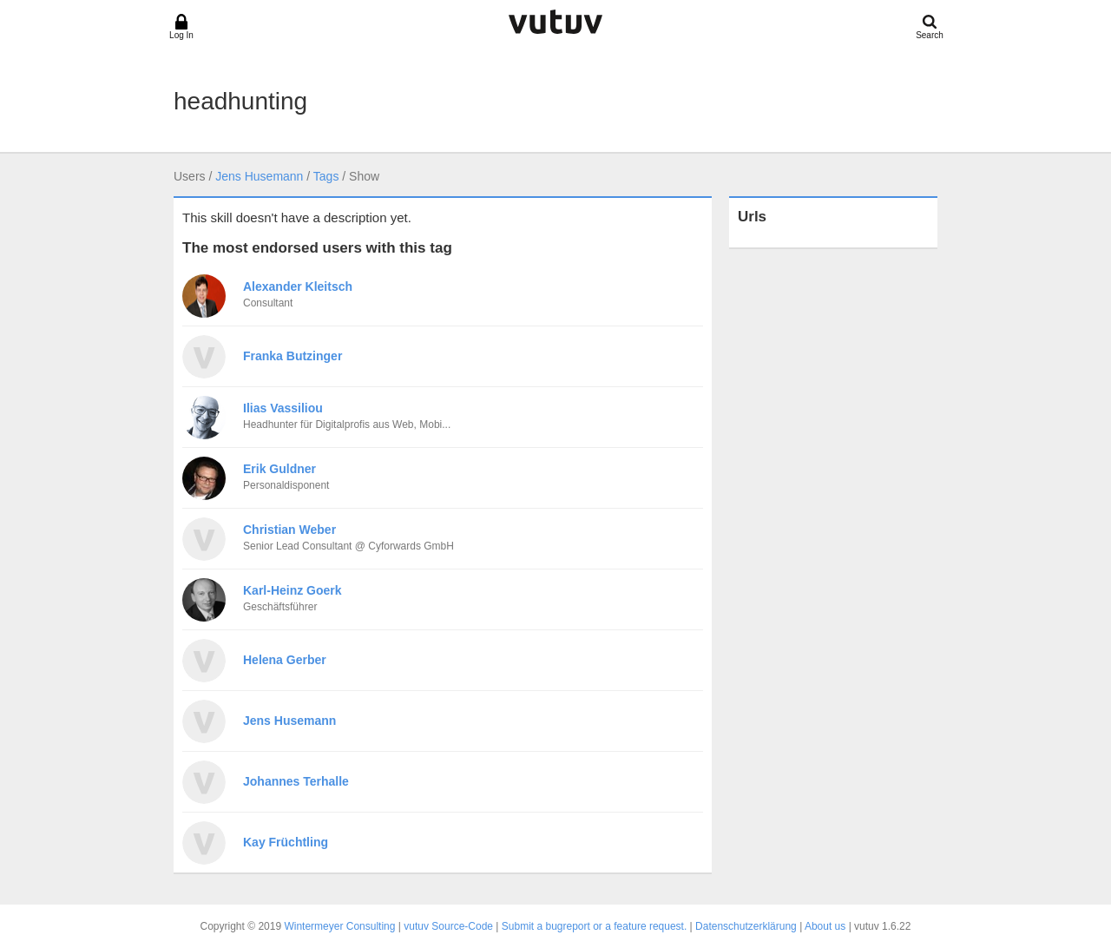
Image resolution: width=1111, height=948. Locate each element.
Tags (326, 176)
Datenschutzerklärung (746, 926)
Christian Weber (289, 530)
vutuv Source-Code (448, 926)
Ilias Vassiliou (283, 408)
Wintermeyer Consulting (339, 926)
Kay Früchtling (285, 842)
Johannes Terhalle (296, 781)
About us (825, 926)
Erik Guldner (279, 469)
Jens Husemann (259, 176)
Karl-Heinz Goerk (292, 590)
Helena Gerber (284, 660)
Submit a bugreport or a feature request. (594, 926)
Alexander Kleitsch (297, 286)
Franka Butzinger (292, 356)
